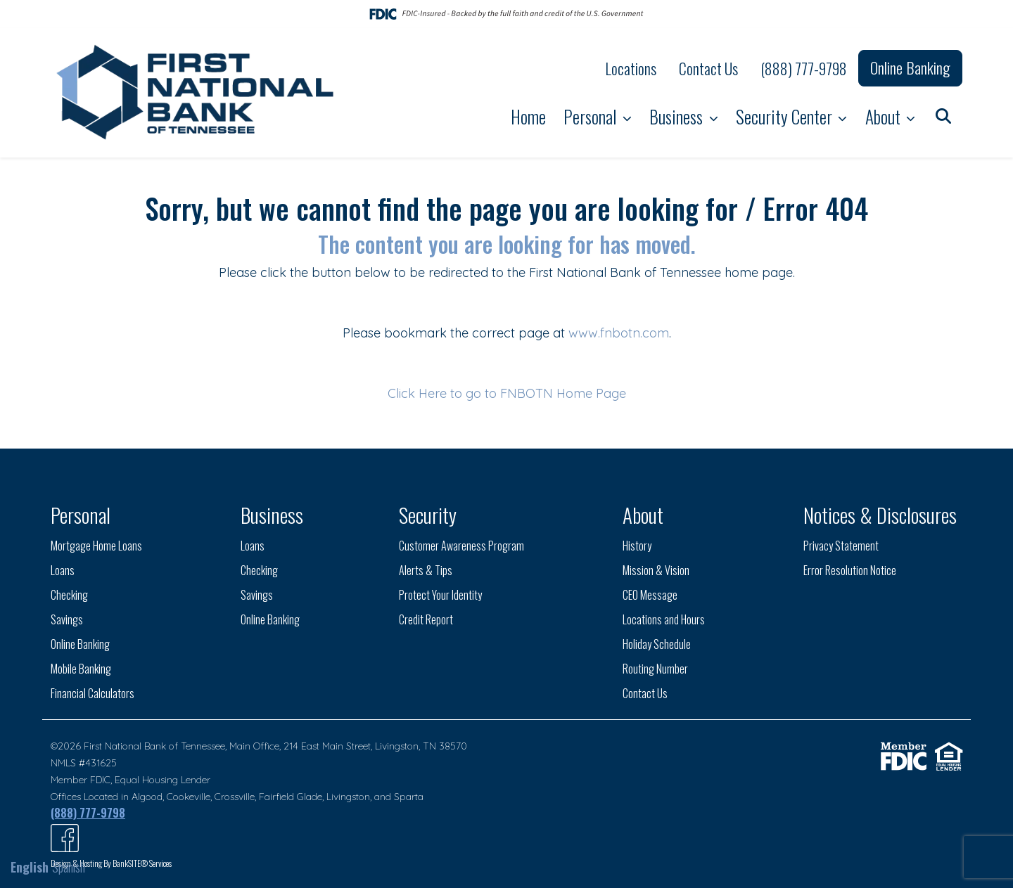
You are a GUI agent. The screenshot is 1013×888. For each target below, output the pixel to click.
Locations (630, 68)
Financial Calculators (92, 693)
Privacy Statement (841, 545)
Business (677, 116)
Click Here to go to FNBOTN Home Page (507, 393)
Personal (591, 116)
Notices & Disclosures (880, 514)
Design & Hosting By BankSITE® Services (111, 863)
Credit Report (426, 619)
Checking (69, 594)
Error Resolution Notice (849, 570)
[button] (943, 115)
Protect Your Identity (440, 594)
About (884, 116)
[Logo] (197, 92)
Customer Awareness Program (461, 545)
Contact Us (708, 68)
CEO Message (650, 594)
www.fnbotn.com (618, 333)
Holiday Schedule (657, 644)
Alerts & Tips (425, 570)
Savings (67, 619)
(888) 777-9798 (803, 68)
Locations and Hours (664, 619)
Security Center (786, 116)
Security (428, 514)
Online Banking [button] (910, 67)
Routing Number (655, 668)
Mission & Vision (656, 570)
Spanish (68, 867)
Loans (63, 570)
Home (528, 116)
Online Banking (80, 644)
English (30, 867)
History (637, 545)
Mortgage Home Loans (96, 545)
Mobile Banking (81, 668)
